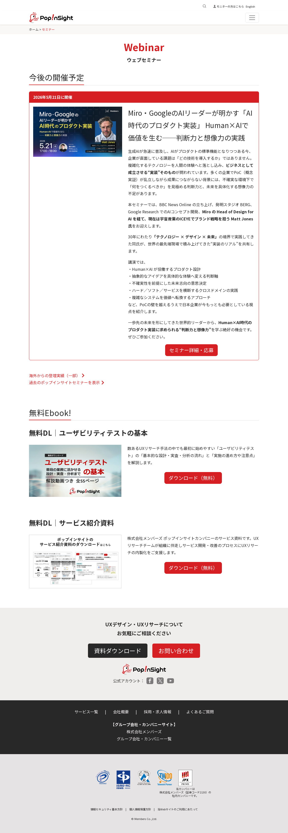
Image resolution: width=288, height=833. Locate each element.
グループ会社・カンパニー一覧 (144, 739)
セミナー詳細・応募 (191, 350)
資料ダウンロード (117, 650)
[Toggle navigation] (252, 18)
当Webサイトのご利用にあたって (178, 809)
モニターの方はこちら (230, 6)
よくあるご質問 (200, 712)
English (250, 6)
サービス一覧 (86, 712)
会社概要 (121, 712)
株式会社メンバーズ (144, 731)
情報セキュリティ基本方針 (106, 809)
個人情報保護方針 (140, 809)
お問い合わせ (176, 650)
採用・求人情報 (157, 712)
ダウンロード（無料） (193, 477)
